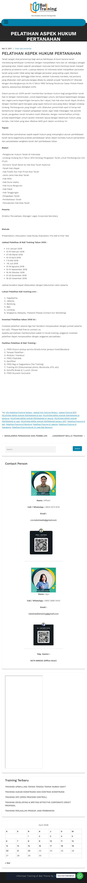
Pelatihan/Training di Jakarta (45, 424)
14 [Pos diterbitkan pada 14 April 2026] (18, 846)
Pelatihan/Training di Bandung (19, 424)
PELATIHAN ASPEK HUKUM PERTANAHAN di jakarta (31, 418)
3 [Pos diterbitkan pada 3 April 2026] (50, 836)
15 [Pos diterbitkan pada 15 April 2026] (29, 846)
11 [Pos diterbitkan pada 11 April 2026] (61, 841)
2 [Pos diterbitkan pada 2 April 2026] (39, 836)
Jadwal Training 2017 (67, 412)
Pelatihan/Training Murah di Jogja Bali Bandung (32, 427)
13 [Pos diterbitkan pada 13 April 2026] (7, 846)
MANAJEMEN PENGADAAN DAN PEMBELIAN (24, 436)
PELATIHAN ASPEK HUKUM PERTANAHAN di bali (22, 415)
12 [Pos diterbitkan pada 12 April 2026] (73, 841)
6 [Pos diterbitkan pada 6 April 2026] (6, 841)
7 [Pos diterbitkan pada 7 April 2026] (17, 841)
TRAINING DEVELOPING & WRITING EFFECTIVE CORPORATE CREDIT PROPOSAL (38, 804)
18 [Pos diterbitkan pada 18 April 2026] (62, 846)
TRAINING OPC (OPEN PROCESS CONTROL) (26, 797)
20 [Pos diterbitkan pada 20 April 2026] (7, 851)
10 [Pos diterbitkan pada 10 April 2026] (51, 841)
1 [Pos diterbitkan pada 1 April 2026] (28, 836)
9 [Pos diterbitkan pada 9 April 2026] (39, 841)
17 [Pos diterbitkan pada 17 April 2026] (51, 846)
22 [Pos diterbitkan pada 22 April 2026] (29, 851)
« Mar (7, 863)
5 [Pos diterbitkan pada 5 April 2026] (72, 836)
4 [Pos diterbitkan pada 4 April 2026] (61, 836)
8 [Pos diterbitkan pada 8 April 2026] (28, 841)
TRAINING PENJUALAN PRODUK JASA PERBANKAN (29, 811)
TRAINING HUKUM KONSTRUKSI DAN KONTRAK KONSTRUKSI (35, 792)
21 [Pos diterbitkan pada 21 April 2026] (18, 851)
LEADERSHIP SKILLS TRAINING (68, 436)
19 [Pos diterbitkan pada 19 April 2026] (73, 846)
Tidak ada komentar (23, 49)
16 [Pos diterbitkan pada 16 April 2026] (40, 846)
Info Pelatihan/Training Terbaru (19, 412)
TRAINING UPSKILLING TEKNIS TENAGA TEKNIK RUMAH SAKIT (35, 787)
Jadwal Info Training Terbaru (45, 412)
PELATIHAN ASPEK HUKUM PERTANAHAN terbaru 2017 (43, 421)
